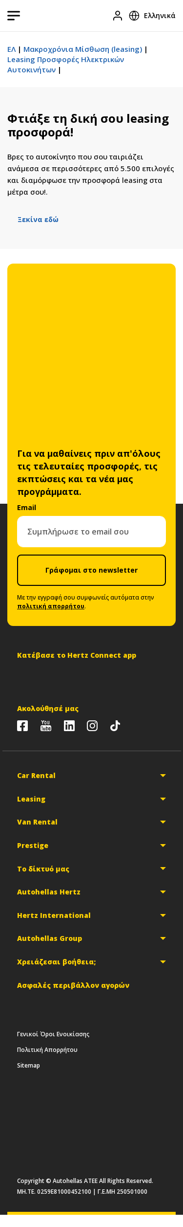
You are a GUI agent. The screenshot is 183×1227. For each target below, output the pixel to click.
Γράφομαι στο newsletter (91, 570)
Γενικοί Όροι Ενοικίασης (53, 1034)
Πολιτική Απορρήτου (47, 1050)
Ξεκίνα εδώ (38, 219)
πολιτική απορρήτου (50, 606)
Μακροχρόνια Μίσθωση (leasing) (82, 49)
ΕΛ (11, 49)
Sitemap (28, 1065)
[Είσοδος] (117, 15)
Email (26, 507)
